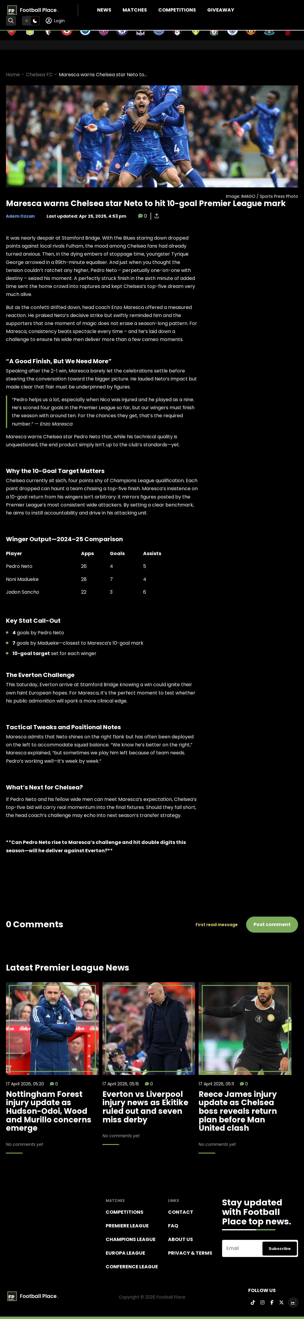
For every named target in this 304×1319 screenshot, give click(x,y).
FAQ (173, 1225)
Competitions (177, 10)
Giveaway (220, 10)
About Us (180, 1239)
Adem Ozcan (20, 216)
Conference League (132, 1266)
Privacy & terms (190, 1253)
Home (13, 74)
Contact (180, 1212)
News (104, 10)
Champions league (131, 1239)
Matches (135, 10)
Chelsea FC (39, 74)
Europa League (125, 1253)
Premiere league (127, 1225)
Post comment (272, 924)
